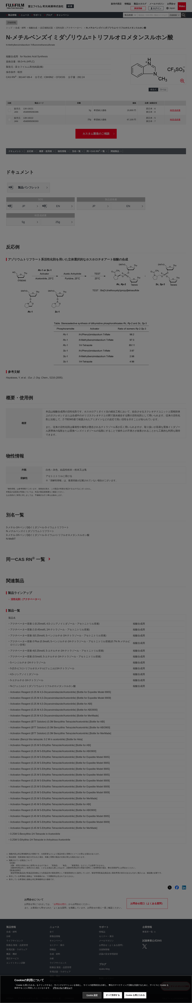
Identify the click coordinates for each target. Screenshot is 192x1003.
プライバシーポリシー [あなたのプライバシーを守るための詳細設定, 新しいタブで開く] (62, 988)
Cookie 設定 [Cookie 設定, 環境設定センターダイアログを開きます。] (92, 995)
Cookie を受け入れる (135, 995)
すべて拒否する (113, 995)
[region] (96, 989)
